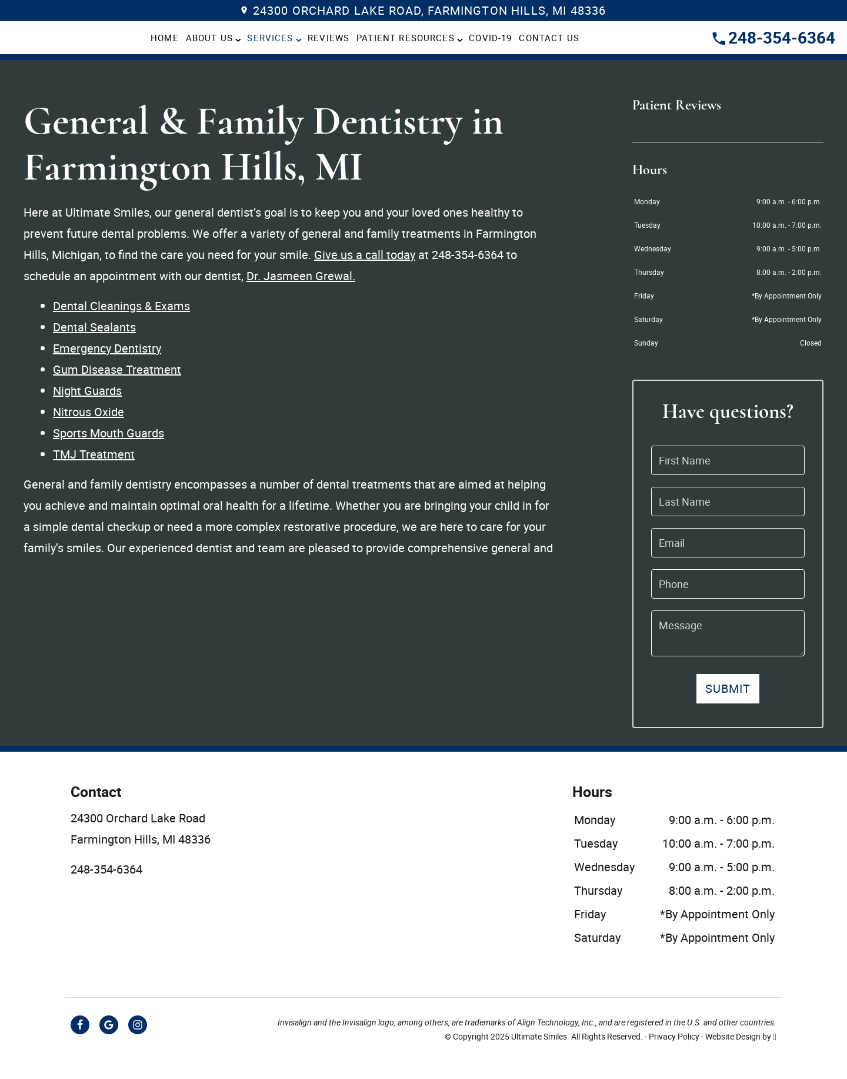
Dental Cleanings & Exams (121, 306)
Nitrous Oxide (88, 412)
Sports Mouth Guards (108, 433)
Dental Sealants (94, 327)
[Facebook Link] (80, 1024)
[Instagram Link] (137, 1024)
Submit (728, 688)
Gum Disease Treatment (117, 369)
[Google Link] (108, 1024)
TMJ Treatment (94, 454)
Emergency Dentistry (107, 348)
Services (270, 38)
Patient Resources (405, 38)
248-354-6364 (773, 37)
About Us (209, 38)
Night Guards (87, 391)
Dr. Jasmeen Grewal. (300, 276)
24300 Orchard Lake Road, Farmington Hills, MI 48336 (423, 10)
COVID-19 (490, 38)
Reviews (328, 38)
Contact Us (549, 38)
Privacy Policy (674, 1036)
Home (165, 38)
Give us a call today (364, 255)
